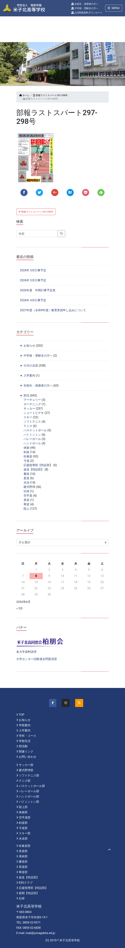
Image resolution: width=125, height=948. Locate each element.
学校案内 (24, 725)
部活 (26, 395)
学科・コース (27, 735)
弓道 (26, 460)
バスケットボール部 (32, 786)
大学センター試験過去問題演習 (36, 659)
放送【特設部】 (34, 469)
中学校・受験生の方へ (84, 8)
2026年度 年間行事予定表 (37, 290)
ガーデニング (32, 404)
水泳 (26, 482)
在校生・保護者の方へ (84, 4)
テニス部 (24, 780)
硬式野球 (29, 487)
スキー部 (24, 833)
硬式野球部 (26, 770)
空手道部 (24, 817)
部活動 (23, 746)
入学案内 (29, 375)
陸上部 (23, 807)
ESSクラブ (26, 882)
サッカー (29, 408)
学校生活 (24, 741)
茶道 (26, 500)
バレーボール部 (29, 791)
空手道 (28, 495)
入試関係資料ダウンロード (86, 12)
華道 (26, 504)
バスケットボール (35, 430)
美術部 (23, 856)
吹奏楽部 (24, 846)
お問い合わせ (27, 756)
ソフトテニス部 (29, 775)
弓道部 (23, 828)
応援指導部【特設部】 (38, 465)
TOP (21, 714)
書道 (26, 474)
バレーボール (32, 439)
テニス (28, 426)
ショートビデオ (34, 413)
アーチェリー (32, 400)
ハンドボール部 (29, 796)
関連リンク (26, 751)
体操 (26, 447)
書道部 (23, 861)
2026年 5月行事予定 (33, 270)
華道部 (23, 872)
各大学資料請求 (26, 651)
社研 (26, 491)
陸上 (26, 508)
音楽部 (23, 851)
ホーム (24, 95)
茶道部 (23, 867)
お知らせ (29, 345)
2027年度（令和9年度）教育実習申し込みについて (53, 310)
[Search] (37, 233)
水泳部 (23, 838)
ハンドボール (32, 443)
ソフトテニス (32, 421)
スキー (28, 417)
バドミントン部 (29, 801)
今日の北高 (31, 365)
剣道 (26, 452)
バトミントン (32, 434)
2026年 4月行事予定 (33, 300)
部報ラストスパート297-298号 (50, 95)
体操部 (23, 812)
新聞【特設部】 (29, 893)
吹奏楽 (28, 456)
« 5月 (19, 608)
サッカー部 (26, 765)
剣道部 (23, 822)
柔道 (26, 478)
